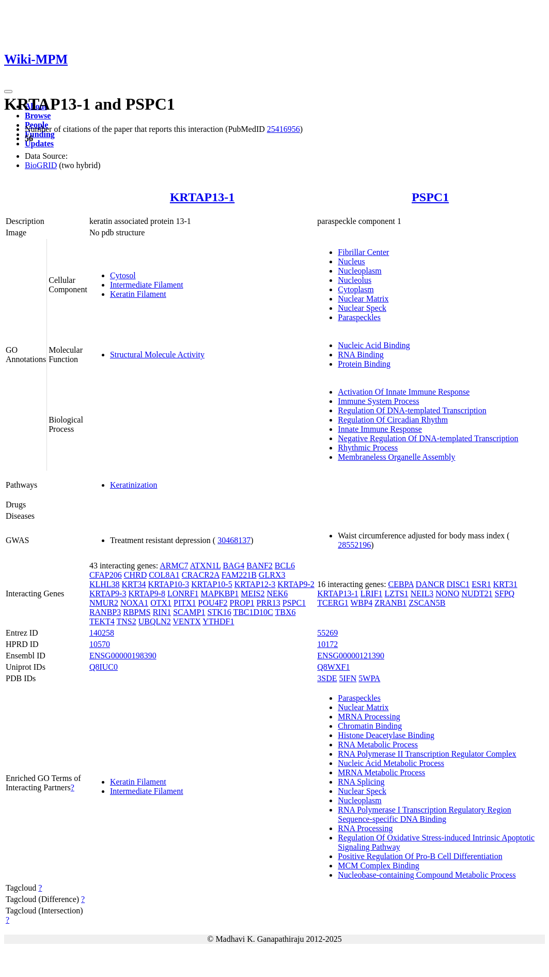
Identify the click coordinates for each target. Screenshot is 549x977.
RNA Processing (365, 828)
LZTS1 (397, 593)
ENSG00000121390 (350, 655)
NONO (447, 593)
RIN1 (162, 612)
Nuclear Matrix (363, 298)
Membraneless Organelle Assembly (396, 457)
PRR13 (268, 602)
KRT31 (505, 584)
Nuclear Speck (362, 308)
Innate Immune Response (380, 429)
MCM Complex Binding (378, 865)
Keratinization (134, 484)
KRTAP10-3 (169, 584)
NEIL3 (422, 593)
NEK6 (277, 593)
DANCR (430, 584)
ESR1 (481, 584)
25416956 (283, 129)
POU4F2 (213, 602)
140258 (101, 632)
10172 (327, 644)
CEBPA (401, 584)
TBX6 (285, 612)
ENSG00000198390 (122, 655)
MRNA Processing (369, 716)
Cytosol (123, 275)
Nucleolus (354, 280)
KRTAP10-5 (211, 584)
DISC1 (458, 584)
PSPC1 (430, 197)
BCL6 (285, 565)
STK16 (219, 612)
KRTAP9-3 (108, 593)
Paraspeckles (359, 317)
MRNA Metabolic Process (381, 772)
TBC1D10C (253, 612)
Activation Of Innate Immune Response (403, 391)
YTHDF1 (218, 621)
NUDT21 (476, 593)
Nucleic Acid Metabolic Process (391, 763)
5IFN (348, 678)
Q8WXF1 (333, 667)
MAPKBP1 (219, 593)
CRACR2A (200, 574)
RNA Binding (360, 354)
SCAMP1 (189, 612)
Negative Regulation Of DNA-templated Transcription (428, 438)
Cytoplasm (355, 289)
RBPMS (136, 612)
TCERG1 (332, 602)
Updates (39, 143)
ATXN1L (205, 565)
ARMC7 (174, 565)
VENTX (187, 621)
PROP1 (241, 602)
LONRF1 (182, 593)
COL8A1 (164, 574)
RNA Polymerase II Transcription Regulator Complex (427, 753)
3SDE (327, 678)
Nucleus (351, 261)
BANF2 (259, 565)
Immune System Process (378, 401)
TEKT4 (102, 621)
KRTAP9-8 (146, 593)
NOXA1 (134, 602)
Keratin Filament (138, 294)
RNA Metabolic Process (378, 744)
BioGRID (41, 165)
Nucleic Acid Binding (374, 345)
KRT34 (134, 584)
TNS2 (126, 621)
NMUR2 (103, 602)
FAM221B (239, 574)
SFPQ (504, 593)
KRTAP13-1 (202, 197)
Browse (38, 115)
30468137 (233, 540)
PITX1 (185, 602)
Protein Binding (364, 363)
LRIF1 (371, 593)
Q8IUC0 (103, 667)
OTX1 (160, 602)
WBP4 (361, 602)
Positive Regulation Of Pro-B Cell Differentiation (420, 856)
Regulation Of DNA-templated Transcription (412, 410)
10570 (99, 644)
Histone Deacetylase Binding (386, 735)
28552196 (354, 544)
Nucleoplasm (359, 270)
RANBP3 (105, 612)
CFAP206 (105, 574)
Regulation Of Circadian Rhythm (393, 419)
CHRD (135, 574)
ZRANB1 (390, 602)
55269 (327, 632)
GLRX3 (272, 574)
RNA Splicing (361, 781)
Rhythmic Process (368, 447)
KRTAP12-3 (255, 584)
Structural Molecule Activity (157, 354)
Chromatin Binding (370, 726)
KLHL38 (104, 584)
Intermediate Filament (146, 284)
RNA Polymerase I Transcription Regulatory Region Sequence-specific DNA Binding (424, 814)
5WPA (369, 678)
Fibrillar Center (363, 252)
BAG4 (233, 565)
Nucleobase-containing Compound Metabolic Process (426, 874)
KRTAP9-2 (296, 584)
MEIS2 (252, 593)
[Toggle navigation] (8, 91)
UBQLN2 (154, 621)
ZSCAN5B (427, 602)
